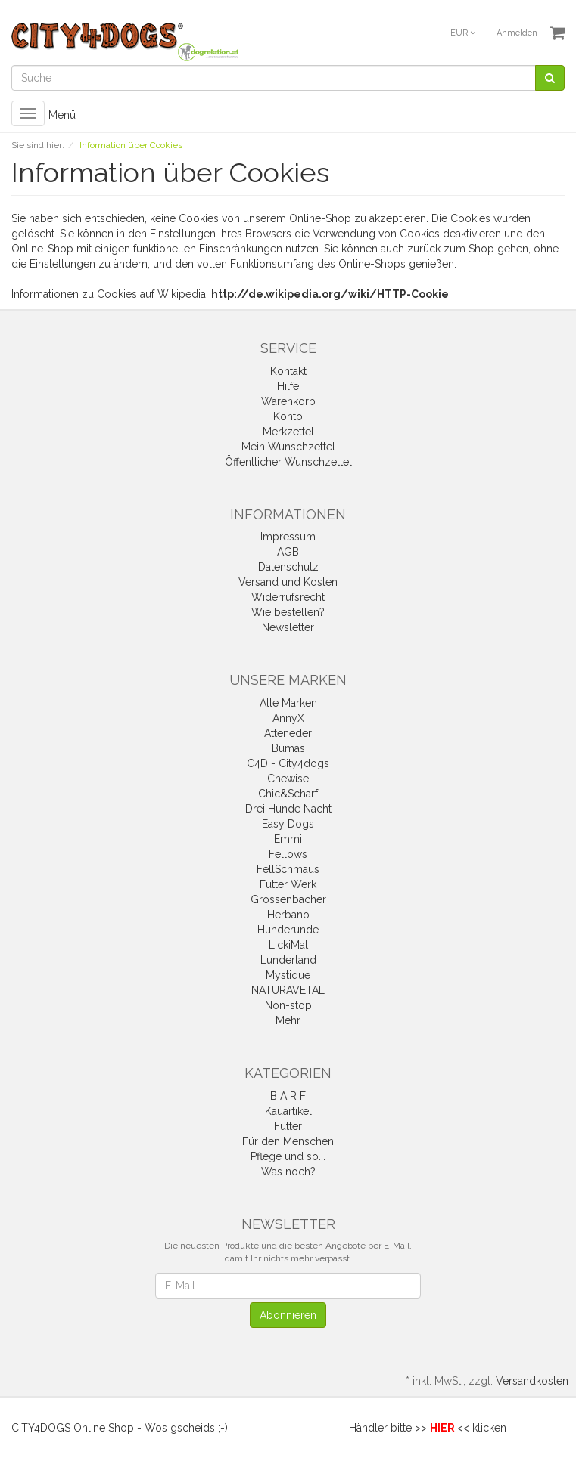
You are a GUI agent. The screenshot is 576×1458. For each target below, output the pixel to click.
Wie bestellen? (288, 612)
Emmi (288, 839)
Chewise (288, 778)
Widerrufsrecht (288, 597)
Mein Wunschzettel (288, 447)
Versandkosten (532, 1381)
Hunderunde (288, 930)
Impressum (288, 537)
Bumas (288, 748)
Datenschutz (288, 567)
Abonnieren (288, 1315)
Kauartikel (288, 1111)
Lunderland (288, 960)
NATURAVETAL (288, 990)
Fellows (288, 854)
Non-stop (288, 1005)
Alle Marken (288, 703)
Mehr (288, 1020)
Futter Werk (288, 884)
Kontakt (288, 371)
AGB (288, 552)
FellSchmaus (288, 869)
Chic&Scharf (288, 794)
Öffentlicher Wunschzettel (288, 462)
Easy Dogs (288, 824)
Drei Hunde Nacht (288, 809)
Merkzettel (288, 432)
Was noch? (288, 1171)
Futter (288, 1126)
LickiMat (288, 945)
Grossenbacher (288, 899)
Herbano (288, 915)
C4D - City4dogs (288, 763)
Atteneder (288, 733)
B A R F (288, 1096)
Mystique (288, 975)
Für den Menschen (288, 1141)
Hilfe (288, 386)
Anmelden (517, 33)
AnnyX (288, 718)
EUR (462, 33)
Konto (288, 416)
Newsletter (288, 627)
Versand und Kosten (288, 582)
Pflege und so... (288, 1156)
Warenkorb (288, 401)
